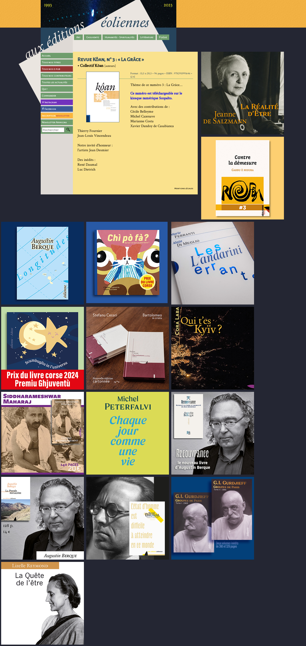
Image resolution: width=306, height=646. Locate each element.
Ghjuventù (92, 37)
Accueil (46, 55)
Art (78, 37)
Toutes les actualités (54, 82)
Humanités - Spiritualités (119, 37)
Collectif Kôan (91, 65)
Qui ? (45, 89)
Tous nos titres (51, 62)
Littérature (146, 37)
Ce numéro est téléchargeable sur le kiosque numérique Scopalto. (156, 96)
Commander (49, 95)
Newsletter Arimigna (54, 122)
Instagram (51, 102)
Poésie (163, 37)
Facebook (50, 109)
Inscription (55, 115)
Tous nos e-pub (51, 69)
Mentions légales (183, 188)
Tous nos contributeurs (56, 75)
